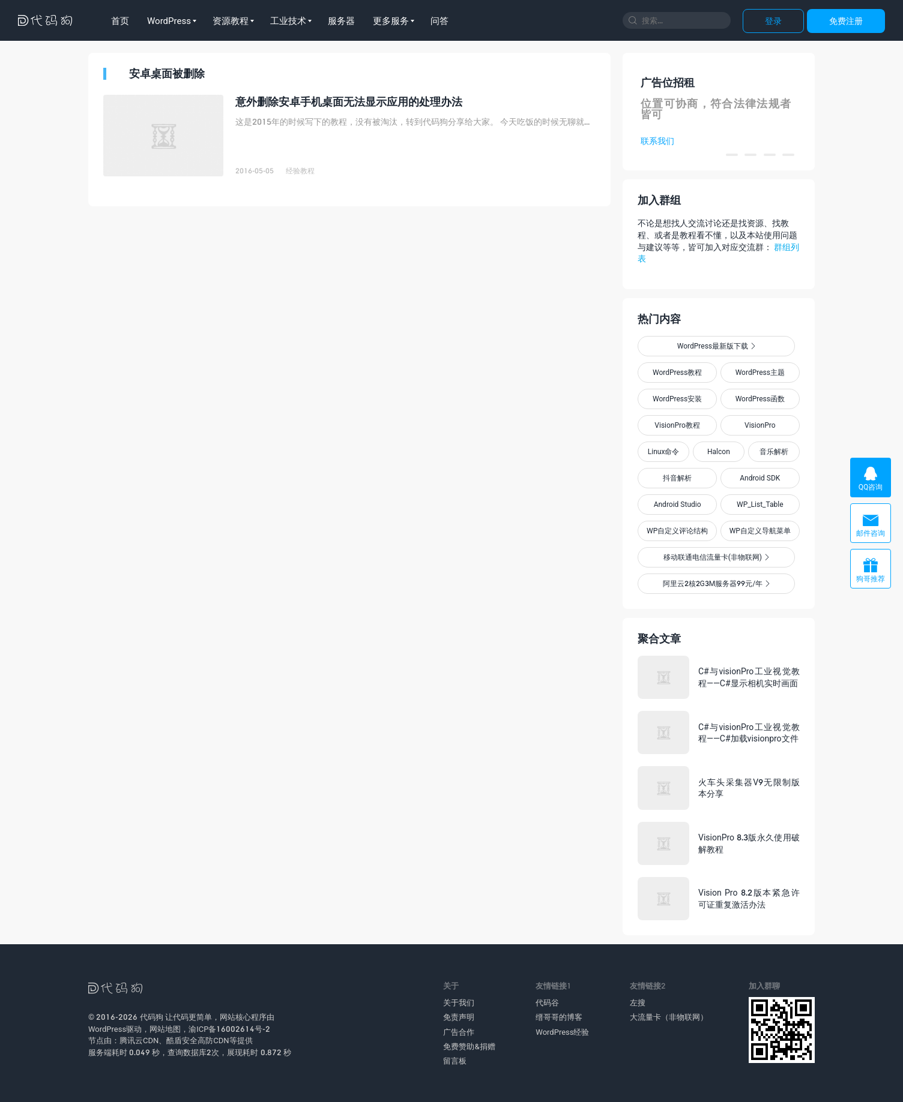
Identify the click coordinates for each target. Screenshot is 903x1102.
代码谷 (547, 1002)
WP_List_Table (760, 504)
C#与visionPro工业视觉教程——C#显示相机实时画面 (749, 677)
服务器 (341, 20)
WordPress (169, 20)
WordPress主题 (760, 372)
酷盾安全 (182, 1040)
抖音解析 (677, 477)
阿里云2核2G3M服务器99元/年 (716, 583)
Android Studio (677, 504)
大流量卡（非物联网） (669, 1017)
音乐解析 (774, 451)
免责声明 (458, 1017)
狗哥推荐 (870, 570)
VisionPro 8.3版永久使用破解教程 (749, 843)
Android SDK (760, 477)
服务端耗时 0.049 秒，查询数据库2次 (153, 1052)
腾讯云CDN (139, 1040)
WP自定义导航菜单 (760, 530)
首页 (120, 20)
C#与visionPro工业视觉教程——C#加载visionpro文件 (749, 733)
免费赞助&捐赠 (469, 1046)
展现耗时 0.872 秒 (259, 1052)
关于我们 (458, 1002)
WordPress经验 (562, 1032)
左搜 (637, 1002)
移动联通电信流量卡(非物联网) (716, 556)
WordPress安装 (677, 398)
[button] (732, 155)
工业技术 (288, 20)
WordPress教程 (677, 372)
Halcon (718, 451)
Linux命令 (664, 451)
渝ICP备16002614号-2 (229, 1029)
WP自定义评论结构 (677, 530)
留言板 (455, 1060)
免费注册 (846, 21)
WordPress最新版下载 (716, 345)
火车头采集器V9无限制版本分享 (749, 788)
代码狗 (151, 1017)
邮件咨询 (870, 525)
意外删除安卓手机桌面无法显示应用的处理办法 (348, 101)
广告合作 (458, 1032)
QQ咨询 (870, 478)
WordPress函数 (760, 398)
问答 (439, 20)
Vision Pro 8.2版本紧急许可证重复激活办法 (749, 898)
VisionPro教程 (677, 425)
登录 (773, 21)
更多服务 (391, 20)
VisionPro (760, 425)
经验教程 (300, 170)
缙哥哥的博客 (559, 1017)
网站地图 (165, 1029)
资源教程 (231, 20)
